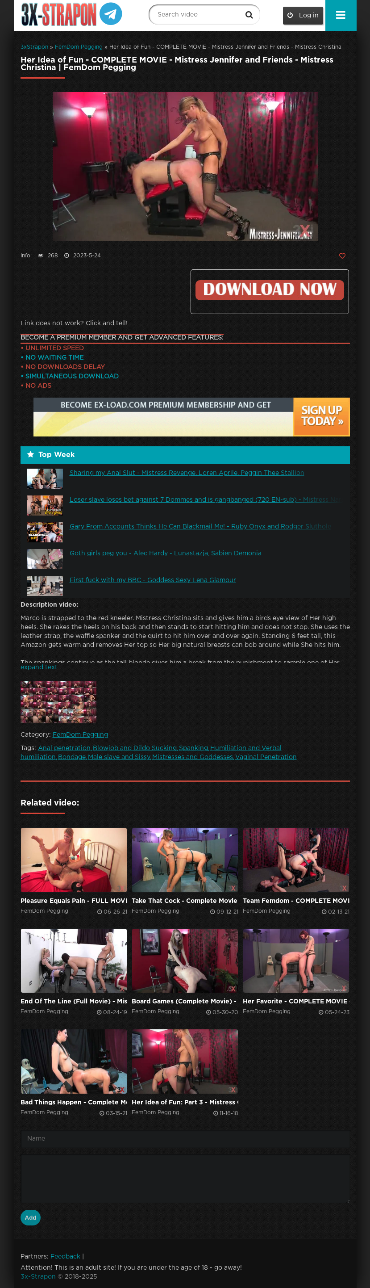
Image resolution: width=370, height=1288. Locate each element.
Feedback (65, 1256)
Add (31, 1217)
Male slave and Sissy (119, 757)
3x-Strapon (38, 1277)
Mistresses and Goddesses (192, 757)
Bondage (72, 757)
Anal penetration (64, 748)
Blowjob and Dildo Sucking (135, 748)
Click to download (269, 290)
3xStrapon (34, 47)
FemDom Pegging (79, 47)
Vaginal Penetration (266, 757)
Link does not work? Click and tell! (74, 323)
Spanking (193, 748)
